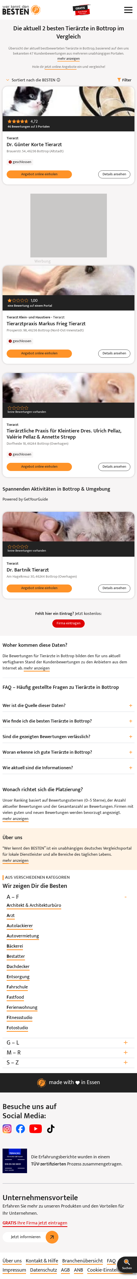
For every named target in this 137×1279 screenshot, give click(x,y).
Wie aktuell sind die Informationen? (68, 768)
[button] (127, 1265)
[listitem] (34, 905)
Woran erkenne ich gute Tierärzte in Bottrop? (68, 752)
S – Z (68, 1063)
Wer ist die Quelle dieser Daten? (68, 706)
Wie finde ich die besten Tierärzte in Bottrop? (68, 721)
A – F (68, 897)
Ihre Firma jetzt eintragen (35, 1223)
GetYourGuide (36, 500)
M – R (68, 1053)
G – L (68, 1043)
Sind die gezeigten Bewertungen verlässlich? (68, 737)
